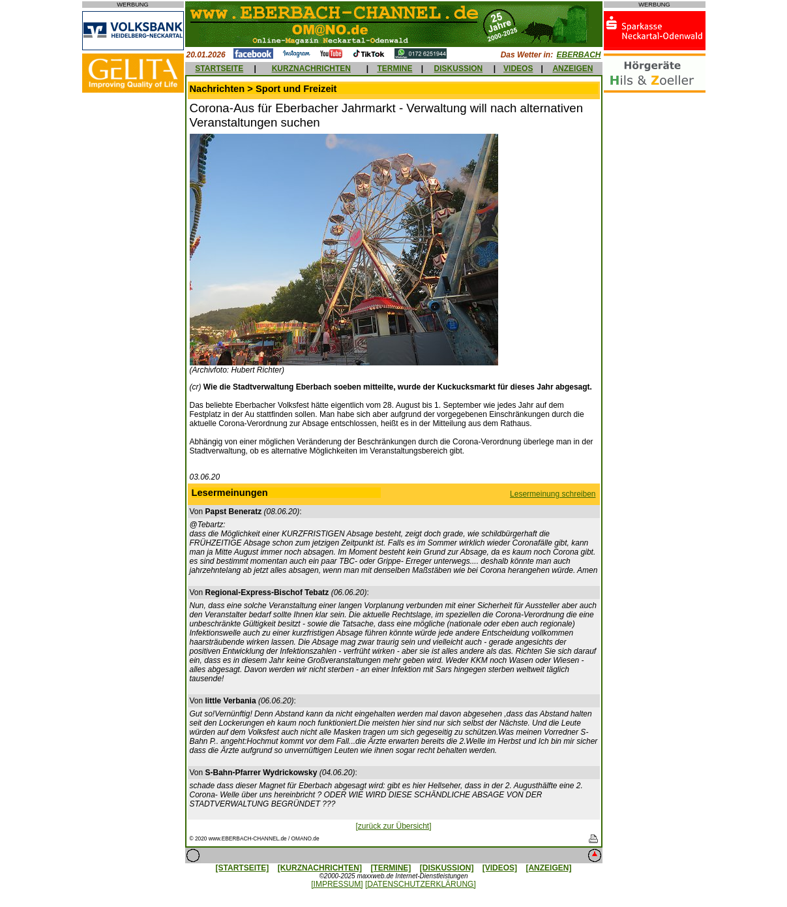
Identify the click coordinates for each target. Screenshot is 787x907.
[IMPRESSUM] (337, 884)
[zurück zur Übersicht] (393, 826)
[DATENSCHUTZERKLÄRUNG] (420, 884)
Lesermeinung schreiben (552, 494)
